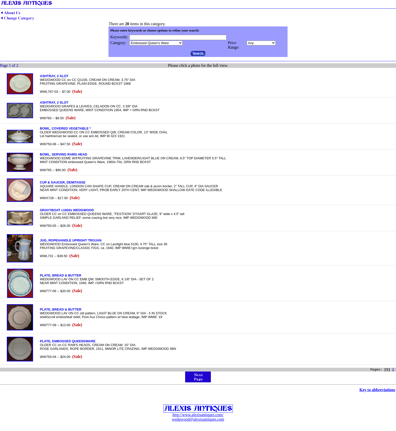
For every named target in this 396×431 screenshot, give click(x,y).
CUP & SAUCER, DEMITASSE (63, 182)
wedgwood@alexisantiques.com (198, 420)
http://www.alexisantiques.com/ (198, 415)
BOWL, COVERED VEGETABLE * (65, 128)
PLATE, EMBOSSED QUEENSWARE (68, 341)
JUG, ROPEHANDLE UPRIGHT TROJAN (70, 240)
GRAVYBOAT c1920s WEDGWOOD (67, 210)
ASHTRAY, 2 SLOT (54, 76)
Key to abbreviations (377, 390)
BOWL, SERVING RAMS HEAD (63, 154)
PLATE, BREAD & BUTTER (60, 275)
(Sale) (77, 91)
